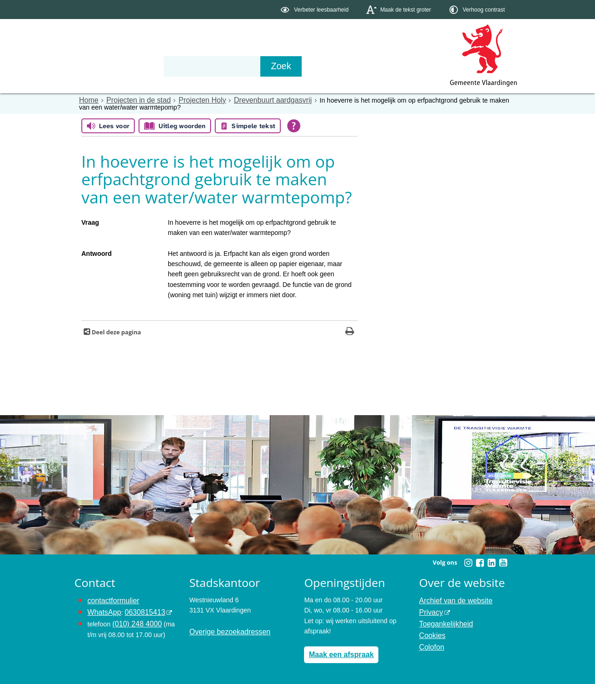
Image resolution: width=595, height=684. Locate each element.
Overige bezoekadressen (225, 630)
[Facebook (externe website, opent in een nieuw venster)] (480, 562)
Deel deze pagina (115, 331)
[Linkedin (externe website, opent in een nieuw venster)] (491, 562)
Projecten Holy (191, 100)
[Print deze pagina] (350, 331)
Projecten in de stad (133, 100)
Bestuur (161, 66)
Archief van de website (452, 599)
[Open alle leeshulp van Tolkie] (293, 125)
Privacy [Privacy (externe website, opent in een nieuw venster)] (430, 609)
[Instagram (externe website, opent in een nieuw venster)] (468, 562)
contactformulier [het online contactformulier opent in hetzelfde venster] (110, 599)
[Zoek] (397, 66)
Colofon (430, 641)
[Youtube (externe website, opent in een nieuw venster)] (503, 562)
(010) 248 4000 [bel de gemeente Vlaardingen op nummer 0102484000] (134, 620)
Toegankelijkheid (443, 620)
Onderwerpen (101, 66)
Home (87, 100)
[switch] (315, 9)
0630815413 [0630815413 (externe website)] (139, 609)
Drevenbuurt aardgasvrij (254, 100)
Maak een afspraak (338, 653)
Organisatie (217, 66)
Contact (272, 66)
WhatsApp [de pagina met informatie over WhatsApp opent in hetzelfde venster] (102, 609)
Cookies (431, 630)
